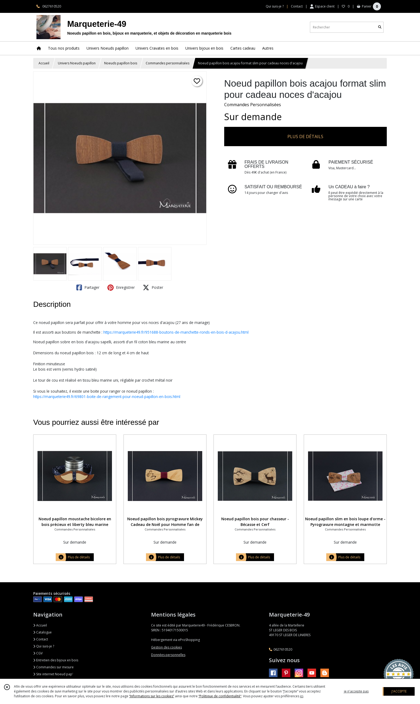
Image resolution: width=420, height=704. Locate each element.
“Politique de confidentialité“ (219, 696)
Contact (297, 6)
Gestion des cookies (166, 647)
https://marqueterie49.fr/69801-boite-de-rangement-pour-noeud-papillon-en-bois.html (106, 396)
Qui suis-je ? (43, 646)
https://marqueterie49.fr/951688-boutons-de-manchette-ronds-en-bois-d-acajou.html (176, 332)
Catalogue (42, 632)
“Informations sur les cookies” (151, 696)
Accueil (44, 63)
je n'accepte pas (356, 691)
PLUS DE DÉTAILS (305, 136)
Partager (87, 287)
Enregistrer (121, 287)
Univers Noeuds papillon (77, 63)
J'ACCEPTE (399, 691)
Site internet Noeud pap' (53, 674)
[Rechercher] (379, 27)
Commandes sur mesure (53, 667)
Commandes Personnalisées (252, 105)
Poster (153, 287)
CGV (38, 653)
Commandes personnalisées (167, 63)
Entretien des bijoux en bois (55, 660)
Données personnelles (168, 655)
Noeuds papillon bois (120, 63)
